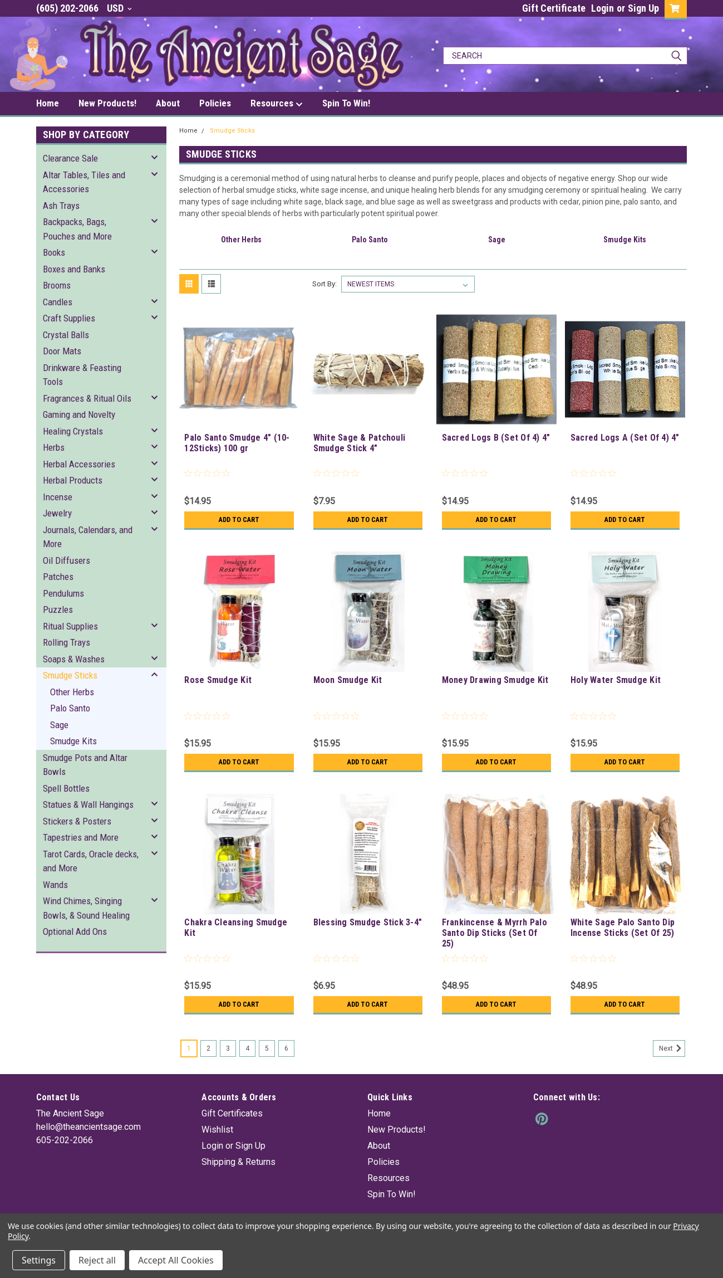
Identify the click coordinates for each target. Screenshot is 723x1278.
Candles (57, 302)
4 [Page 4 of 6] (247, 1048)
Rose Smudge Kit (218, 680)
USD (119, 8)
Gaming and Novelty (79, 414)
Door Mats (62, 351)
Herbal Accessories (79, 464)
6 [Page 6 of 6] (286, 1048)
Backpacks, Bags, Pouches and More (77, 229)
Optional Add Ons (75, 931)
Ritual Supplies (70, 626)
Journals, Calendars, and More (87, 537)
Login (602, 8)
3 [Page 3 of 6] (228, 1048)
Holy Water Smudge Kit (615, 680)
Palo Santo (70, 708)
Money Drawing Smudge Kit (495, 680)
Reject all (97, 1260)
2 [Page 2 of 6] (208, 1048)
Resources (276, 103)
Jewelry (57, 513)
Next (672, 1048)
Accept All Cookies (176, 1260)
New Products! (107, 103)
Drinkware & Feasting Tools (82, 375)
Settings (39, 1260)
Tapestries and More (81, 837)
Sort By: (324, 284)
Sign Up (643, 8)
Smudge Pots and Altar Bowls (85, 765)
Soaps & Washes (74, 659)
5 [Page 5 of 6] (267, 1048)
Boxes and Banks (74, 269)
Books (54, 252)
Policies (215, 103)
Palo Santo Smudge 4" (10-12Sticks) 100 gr (236, 442)
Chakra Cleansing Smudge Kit (235, 927)
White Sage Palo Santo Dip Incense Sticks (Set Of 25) (622, 927)
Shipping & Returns (238, 1162)
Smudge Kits (73, 741)
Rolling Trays (66, 642)
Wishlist (217, 1129)
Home (47, 103)
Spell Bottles (66, 788)
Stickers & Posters (77, 821)
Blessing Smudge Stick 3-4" (367, 922)
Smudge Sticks (70, 675)
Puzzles (58, 609)
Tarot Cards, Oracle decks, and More (91, 861)
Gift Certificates (232, 1113)
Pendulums (63, 593)
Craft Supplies (69, 318)
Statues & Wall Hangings (88, 804)
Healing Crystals (73, 431)
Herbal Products (72, 480)
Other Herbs (72, 691)
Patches (58, 576)
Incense (57, 497)
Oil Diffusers (66, 560)
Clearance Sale (70, 158)
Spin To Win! (346, 103)
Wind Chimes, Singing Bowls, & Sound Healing (86, 908)
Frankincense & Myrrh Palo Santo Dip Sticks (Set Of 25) (494, 933)
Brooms (57, 285)
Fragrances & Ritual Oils (87, 398)
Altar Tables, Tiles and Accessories (84, 182)
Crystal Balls (66, 334)
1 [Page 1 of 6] (189, 1048)
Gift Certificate (554, 8)
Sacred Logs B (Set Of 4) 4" (496, 437)
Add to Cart (239, 519)
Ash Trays (61, 205)
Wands (55, 884)
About (168, 103)
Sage (59, 724)
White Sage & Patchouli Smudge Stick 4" (359, 442)
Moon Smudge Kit (347, 680)
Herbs (54, 447)
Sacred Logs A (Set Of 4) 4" (625, 437)
